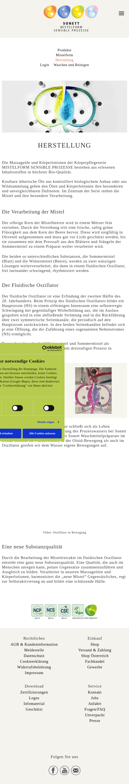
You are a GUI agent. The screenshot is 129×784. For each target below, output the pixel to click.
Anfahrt (94, 703)
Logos (34, 698)
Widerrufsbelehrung (34, 667)
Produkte (65, 50)
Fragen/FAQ (94, 709)
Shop (95, 644)
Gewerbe (94, 667)
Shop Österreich (94, 656)
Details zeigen (45, 422)
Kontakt (95, 692)
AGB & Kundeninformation (34, 644)
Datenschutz (34, 656)
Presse (94, 721)
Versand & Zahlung (94, 650)
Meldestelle (34, 650)
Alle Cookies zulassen (42, 433)
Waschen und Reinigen (71, 65)
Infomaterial (34, 703)
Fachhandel (94, 661)
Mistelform (64, 55)
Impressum (34, 673)
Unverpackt (95, 715)
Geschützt (34, 709)
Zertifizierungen (34, 692)
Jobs (95, 698)
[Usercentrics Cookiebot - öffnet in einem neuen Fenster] (45, 348)
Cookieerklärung (34, 661)
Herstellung (65, 60)
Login (44, 65)
